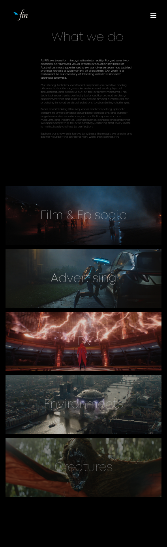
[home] (34, 14)
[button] (153, 16)
